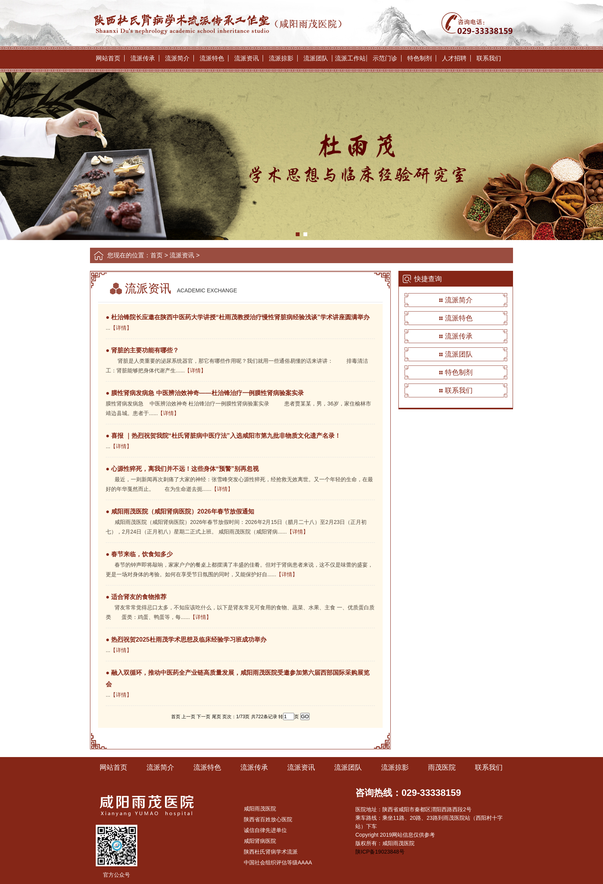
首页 (156, 255)
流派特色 (212, 58)
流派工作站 (350, 58)
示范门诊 (385, 58)
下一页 (203, 716)
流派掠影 (281, 58)
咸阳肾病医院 (260, 841)
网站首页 (108, 58)
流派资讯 (246, 58)
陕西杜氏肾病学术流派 (271, 852)
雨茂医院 (442, 767)
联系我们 (488, 58)
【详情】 (121, 328)
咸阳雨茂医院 (260, 809)
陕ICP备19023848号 (380, 852)
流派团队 (315, 58)
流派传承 (142, 58)
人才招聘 (454, 58)
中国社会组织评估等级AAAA (278, 862)
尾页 (216, 716)
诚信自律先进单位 (265, 830)
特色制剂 (419, 58)
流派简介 (177, 58)
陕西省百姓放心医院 (268, 819)
